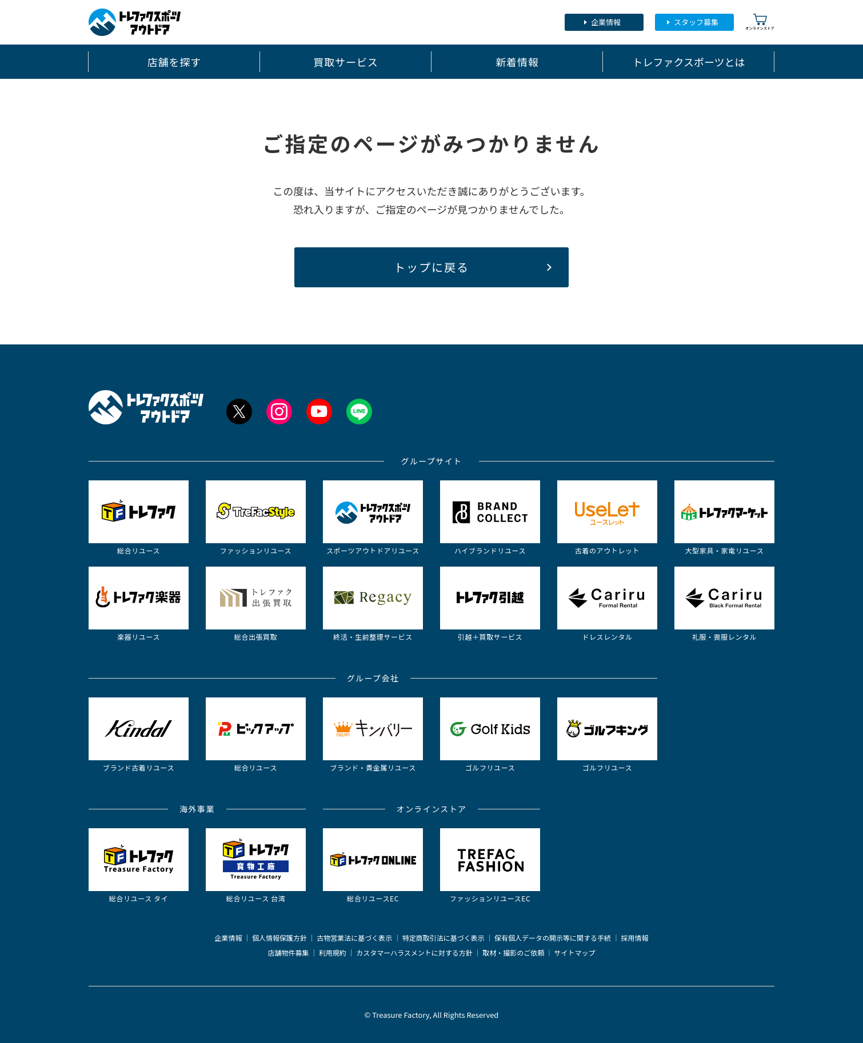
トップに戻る (431, 267)
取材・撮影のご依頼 (513, 952)
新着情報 (517, 61)
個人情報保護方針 (279, 937)
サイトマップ (575, 952)
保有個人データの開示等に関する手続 (552, 937)
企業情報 (606, 22)
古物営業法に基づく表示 (354, 937)
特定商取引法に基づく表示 (443, 937)
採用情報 (635, 937)
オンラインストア (759, 22)
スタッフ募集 (696, 22)
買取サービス (345, 61)
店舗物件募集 (288, 952)
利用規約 (332, 952)
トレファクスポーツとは (688, 61)
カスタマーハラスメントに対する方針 (414, 952)
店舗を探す (174, 61)
